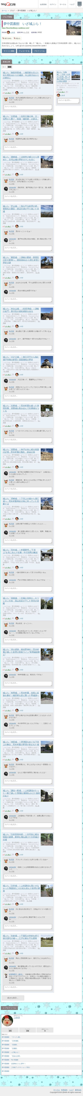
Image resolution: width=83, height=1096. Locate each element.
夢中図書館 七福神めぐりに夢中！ (14, 1063)
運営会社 (78, 1090)
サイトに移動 (9, 51)
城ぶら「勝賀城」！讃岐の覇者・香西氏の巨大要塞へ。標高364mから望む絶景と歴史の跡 (21, 260)
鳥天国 (11, 98)
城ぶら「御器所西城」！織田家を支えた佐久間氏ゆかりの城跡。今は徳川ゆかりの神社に (21, 75)
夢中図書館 (5, 1071)
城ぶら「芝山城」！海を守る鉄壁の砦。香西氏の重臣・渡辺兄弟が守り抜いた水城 (21, 209)
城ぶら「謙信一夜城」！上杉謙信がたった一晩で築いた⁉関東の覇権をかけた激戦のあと (21, 793)
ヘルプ (71, 1090)
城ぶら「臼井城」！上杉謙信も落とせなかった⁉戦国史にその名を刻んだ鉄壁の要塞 (21, 888)
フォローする (24, 51)
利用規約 (64, 1090)
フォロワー (27, 1030)
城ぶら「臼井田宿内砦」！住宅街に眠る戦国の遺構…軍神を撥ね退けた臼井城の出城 (21, 837)
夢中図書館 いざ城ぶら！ (22, 24)
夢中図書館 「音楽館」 (10, 1045)
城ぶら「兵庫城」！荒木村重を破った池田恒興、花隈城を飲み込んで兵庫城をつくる (21, 408)
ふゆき (11, 32)
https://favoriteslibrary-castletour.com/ (15, 28)
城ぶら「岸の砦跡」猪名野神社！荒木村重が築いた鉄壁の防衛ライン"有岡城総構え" (21, 652)
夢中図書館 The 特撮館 (10, 1060)
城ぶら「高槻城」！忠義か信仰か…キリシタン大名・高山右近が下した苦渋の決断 (21, 601)
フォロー (10, 1030)
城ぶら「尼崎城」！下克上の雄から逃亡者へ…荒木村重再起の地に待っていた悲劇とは (21, 501)
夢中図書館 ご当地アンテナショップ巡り (16, 1067)
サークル (56, 1090)
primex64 (12, 187)
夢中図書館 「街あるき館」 (11, 1056)
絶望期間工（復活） (16, 974)
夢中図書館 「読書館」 (10, 1048)
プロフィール (39, 51)
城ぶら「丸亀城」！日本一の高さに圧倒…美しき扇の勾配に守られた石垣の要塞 (63, 76)
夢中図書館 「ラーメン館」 (11, 1037)
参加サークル (45, 1030)
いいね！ (8, 93)
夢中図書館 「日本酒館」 (11, 1041)
